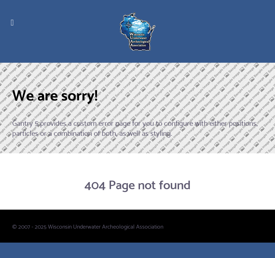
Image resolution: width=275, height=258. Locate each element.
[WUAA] (137, 31)
